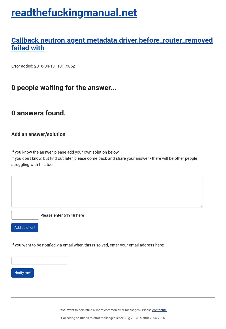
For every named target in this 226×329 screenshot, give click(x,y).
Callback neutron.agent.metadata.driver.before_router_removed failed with (112, 44)
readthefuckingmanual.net (74, 12)
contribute (159, 310)
